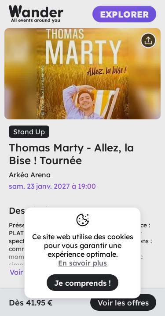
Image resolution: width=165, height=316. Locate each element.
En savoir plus (82, 263)
